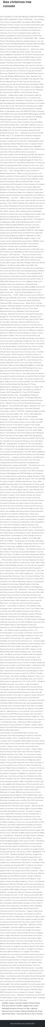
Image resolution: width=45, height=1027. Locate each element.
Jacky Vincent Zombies (14, 1006)
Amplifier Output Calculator (12, 1003)
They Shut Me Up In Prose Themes (29, 1014)
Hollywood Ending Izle (29, 1011)
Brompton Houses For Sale (20, 1008)
